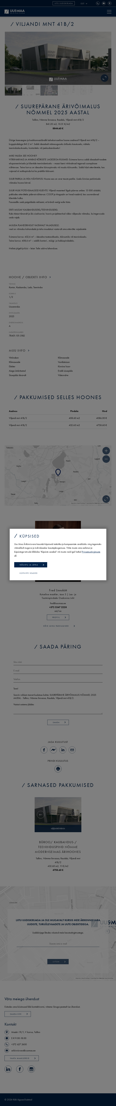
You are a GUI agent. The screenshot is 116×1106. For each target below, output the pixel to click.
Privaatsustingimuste (91, 551)
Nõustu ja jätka (32, 565)
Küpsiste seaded (29, 573)
